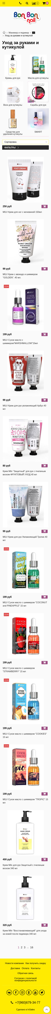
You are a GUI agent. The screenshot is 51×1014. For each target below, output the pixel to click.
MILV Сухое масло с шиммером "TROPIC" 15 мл (25, 801)
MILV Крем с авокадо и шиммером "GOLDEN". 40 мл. (20, 276)
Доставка (15, 968)
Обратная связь (26, 973)
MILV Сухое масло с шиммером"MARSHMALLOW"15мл (20, 341)
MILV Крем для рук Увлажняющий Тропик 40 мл (25, 538)
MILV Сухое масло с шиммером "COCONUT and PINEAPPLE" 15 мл (25, 604)
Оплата (25, 968)
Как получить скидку (36, 963)
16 (31, 947)
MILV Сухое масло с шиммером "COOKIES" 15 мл (25, 735)
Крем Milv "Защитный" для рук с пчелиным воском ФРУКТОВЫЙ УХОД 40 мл (24, 473)
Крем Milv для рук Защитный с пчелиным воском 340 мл (23, 867)
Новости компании (14, 963)
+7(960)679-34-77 (27, 1002)
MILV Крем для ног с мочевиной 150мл (22, 212)
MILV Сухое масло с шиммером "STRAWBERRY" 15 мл (19, 670)
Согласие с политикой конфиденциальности (25, 979)
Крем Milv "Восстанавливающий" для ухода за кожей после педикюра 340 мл (25, 932)
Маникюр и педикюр (19, 33)
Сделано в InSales (25, 1010)
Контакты (35, 968)
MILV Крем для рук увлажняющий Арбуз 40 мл (24, 407)
